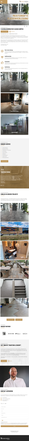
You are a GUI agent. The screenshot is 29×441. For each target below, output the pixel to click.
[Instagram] (2, 403)
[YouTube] (5, 403)
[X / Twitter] (4, 403)
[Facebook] (1, 403)
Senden (14, 426)
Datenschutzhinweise (7, 423)
